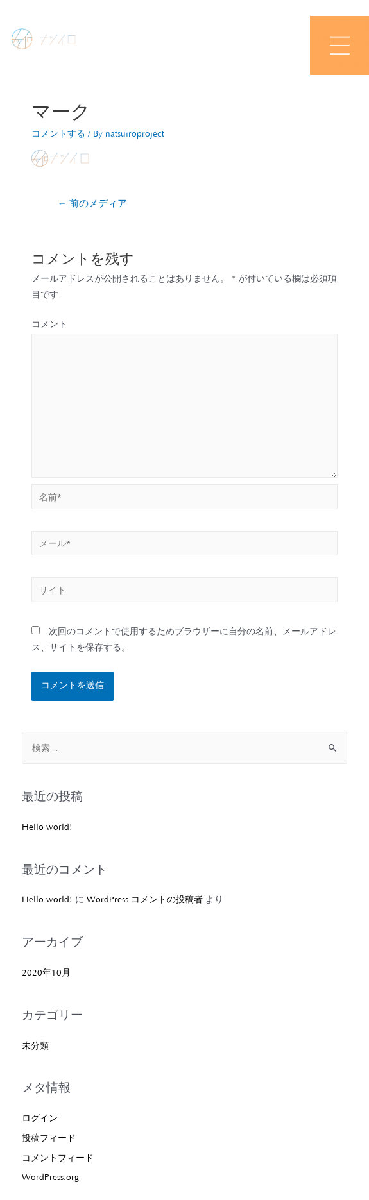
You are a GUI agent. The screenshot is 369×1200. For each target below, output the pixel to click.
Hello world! (47, 827)
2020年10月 (46, 973)
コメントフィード (58, 1158)
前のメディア (92, 204)
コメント (49, 324)
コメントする (58, 134)
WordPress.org (50, 1177)
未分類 (35, 1046)
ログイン (40, 1118)
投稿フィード (49, 1138)
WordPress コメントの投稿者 (145, 900)
